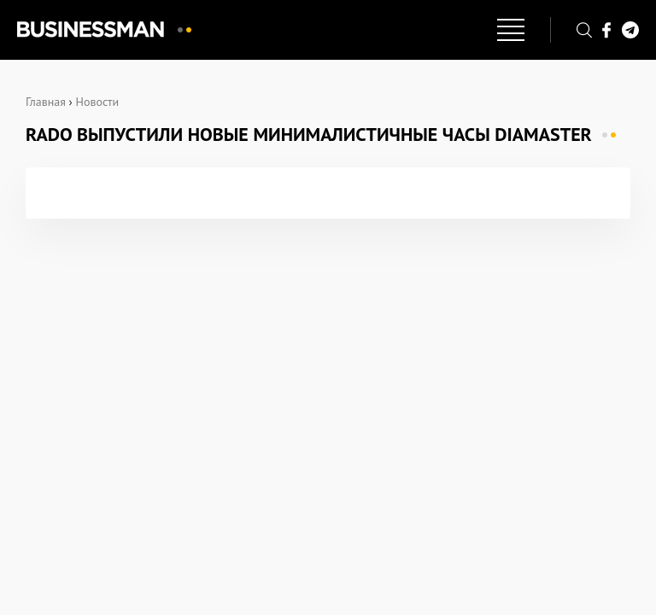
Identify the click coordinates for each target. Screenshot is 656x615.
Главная (46, 101)
